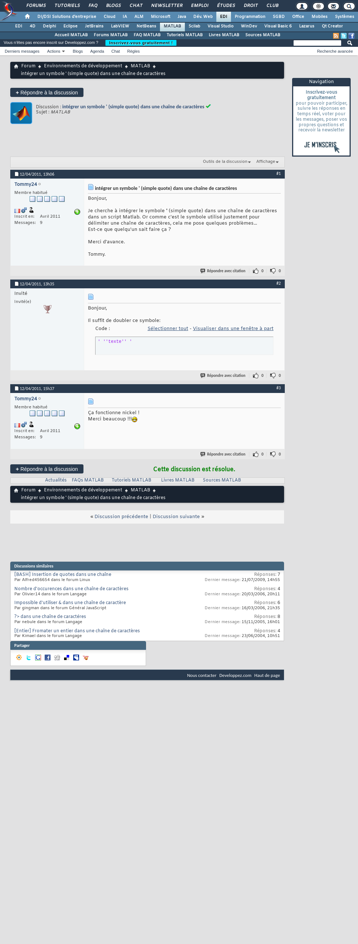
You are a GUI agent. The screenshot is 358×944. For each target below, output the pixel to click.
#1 (278, 173)
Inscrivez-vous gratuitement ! (141, 43)
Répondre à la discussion (47, 92)
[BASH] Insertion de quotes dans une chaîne (62, 575)
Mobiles (320, 16)
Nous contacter (201, 675)
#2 (278, 283)
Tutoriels (66, 6)
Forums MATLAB (111, 35)
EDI (223, 16)
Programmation (250, 16)
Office (298, 16)
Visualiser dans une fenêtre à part (233, 329)
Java (182, 16)
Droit (250, 6)
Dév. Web (203, 16)
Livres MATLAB (224, 35)
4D (33, 26)
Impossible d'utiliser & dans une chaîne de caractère (70, 603)
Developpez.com (235, 675)
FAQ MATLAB (147, 35)
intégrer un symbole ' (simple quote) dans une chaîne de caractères (133, 107)
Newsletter (166, 6)
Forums (35, 6)
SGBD (279, 16)
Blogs (113, 6)
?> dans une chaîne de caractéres (50, 617)
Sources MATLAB (262, 35)
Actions (53, 51)
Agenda (97, 51)
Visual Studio (221, 26)
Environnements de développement (83, 66)
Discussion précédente (121, 517)
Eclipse (70, 26)
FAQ (92, 6)
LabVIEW (120, 26)
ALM (138, 16)
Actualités (56, 480)
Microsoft (160, 16)
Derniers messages (22, 51)
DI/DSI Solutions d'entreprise (66, 16)
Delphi (49, 26)
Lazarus (306, 26)
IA (125, 16)
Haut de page (267, 675)
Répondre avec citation (223, 271)
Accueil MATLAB (71, 35)
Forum (28, 66)
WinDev (249, 26)
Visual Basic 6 (278, 26)
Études (225, 6)
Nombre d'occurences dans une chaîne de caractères (71, 589)
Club (272, 6)
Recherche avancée (335, 51)
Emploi (199, 6)
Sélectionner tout (168, 329)
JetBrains (94, 26)
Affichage (265, 161)
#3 (278, 387)
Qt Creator (332, 26)
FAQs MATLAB (88, 480)
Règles (133, 51)
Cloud (109, 16)
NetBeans (146, 26)
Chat (135, 6)
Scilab (194, 26)
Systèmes (344, 16)
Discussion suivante (176, 517)
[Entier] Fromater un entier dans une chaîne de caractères (77, 631)
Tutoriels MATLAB (185, 35)
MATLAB (172, 26)
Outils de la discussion (225, 161)
